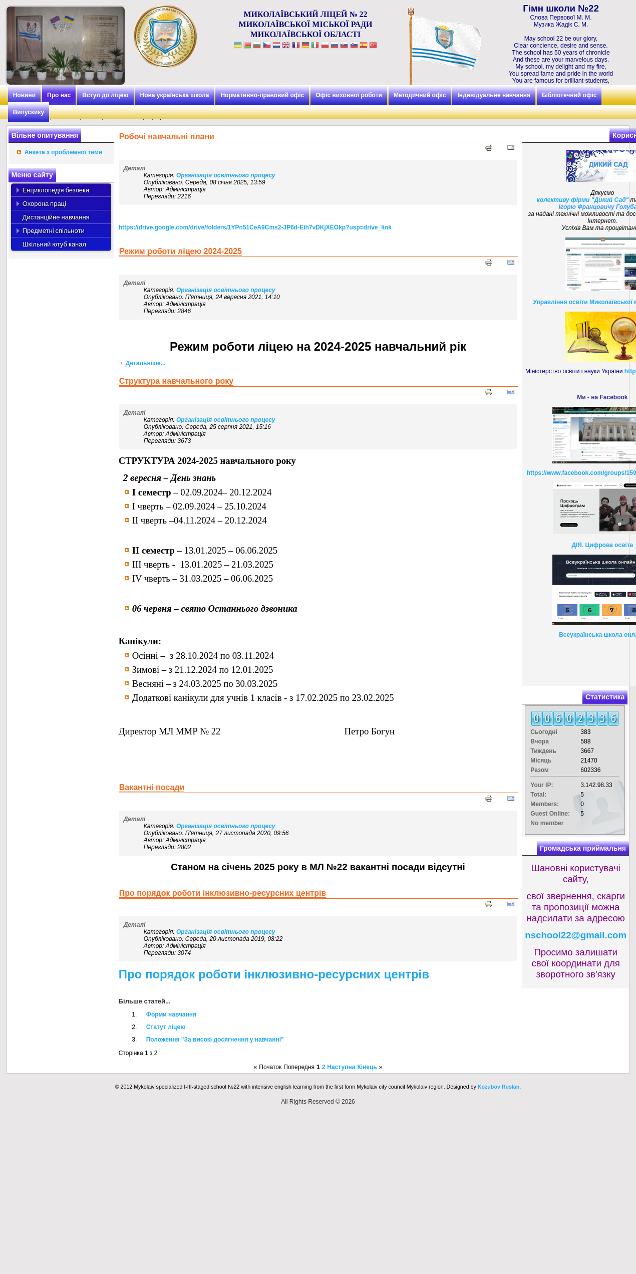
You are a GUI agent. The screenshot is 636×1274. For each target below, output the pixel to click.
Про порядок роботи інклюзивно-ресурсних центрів (223, 893)
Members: (544, 804)
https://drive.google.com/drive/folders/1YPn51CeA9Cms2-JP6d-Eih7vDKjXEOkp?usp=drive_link (255, 227)
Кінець (367, 1067)
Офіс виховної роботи (348, 95)
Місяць (540, 760)
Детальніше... (146, 363)
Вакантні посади (152, 787)
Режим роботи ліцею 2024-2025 (180, 251)
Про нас (59, 95)
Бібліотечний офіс (569, 95)
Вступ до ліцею (105, 95)
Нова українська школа (174, 95)
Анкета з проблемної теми (63, 152)
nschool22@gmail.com (575, 935)
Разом (539, 770)
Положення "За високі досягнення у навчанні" (215, 1039)
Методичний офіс (420, 95)
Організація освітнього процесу (225, 175)
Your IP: (541, 785)
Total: (538, 794)
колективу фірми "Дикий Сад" (582, 199)
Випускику (28, 112)
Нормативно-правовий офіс (262, 95)
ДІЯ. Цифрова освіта (602, 545)
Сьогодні (543, 731)
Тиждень (543, 750)
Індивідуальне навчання (493, 95)
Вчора (539, 741)
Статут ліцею (166, 1027)
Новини (24, 95)
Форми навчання (171, 1014)
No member (546, 823)
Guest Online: (550, 813)
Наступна (341, 1067)
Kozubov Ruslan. (499, 1087)
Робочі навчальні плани (166, 136)
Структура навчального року (176, 381)
